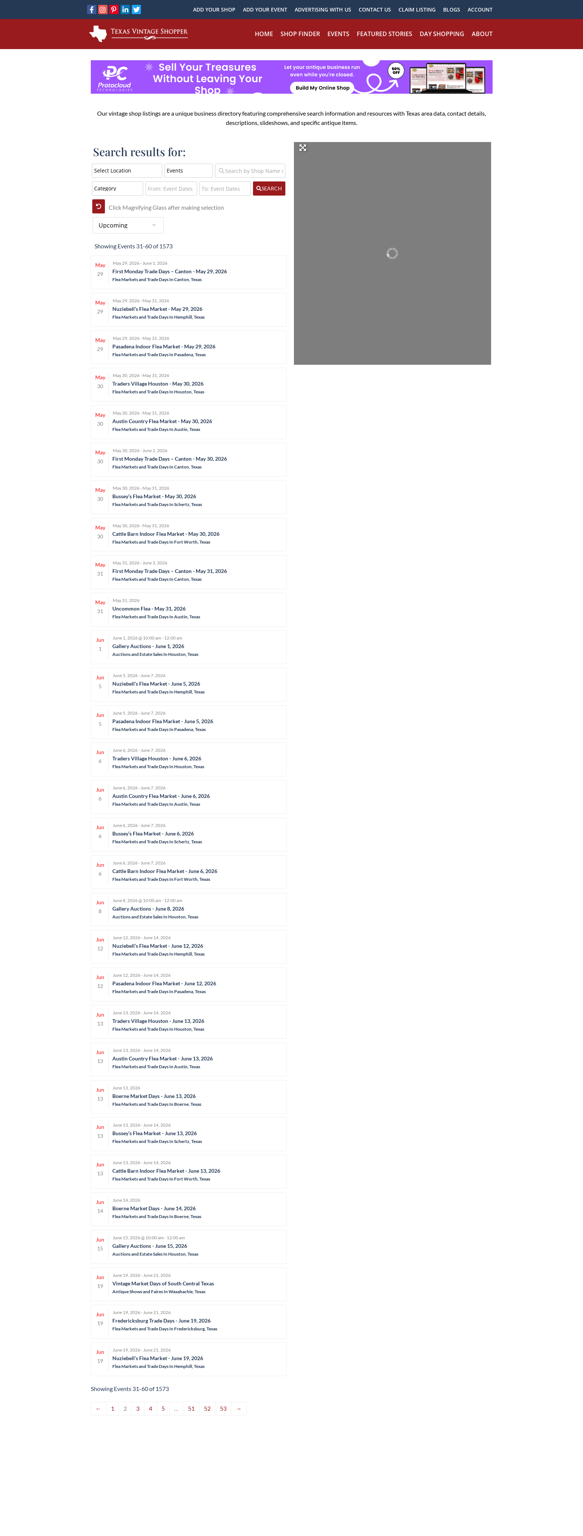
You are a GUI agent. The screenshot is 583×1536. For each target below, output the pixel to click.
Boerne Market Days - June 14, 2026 (154, 1208)
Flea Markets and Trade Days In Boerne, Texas (156, 1104)
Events (338, 34)
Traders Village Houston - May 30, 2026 (158, 383)
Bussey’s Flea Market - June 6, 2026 (153, 833)
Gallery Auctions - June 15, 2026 (149, 1246)
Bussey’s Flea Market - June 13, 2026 (154, 1133)
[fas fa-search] (269, 188)
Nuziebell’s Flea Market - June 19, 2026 (157, 1358)
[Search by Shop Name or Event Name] (250, 171)
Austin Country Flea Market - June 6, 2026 (161, 796)
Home (264, 34)
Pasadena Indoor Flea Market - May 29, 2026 (163, 346)
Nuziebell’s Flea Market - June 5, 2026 (156, 683)
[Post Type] (188, 171)
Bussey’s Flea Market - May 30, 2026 (154, 496)
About (482, 34)
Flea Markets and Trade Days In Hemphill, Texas (158, 317)
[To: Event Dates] (225, 188)
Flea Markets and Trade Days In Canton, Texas (157, 279)
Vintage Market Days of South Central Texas (163, 1283)
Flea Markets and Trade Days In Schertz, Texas (157, 504)
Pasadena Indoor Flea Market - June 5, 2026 (162, 721)
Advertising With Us (323, 9)
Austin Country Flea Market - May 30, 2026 (162, 421)
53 (223, 1408)
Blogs (451, 9)
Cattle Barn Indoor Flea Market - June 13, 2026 (166, 1171)
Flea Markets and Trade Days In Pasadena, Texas (159, 354)
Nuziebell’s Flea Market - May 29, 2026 (157, 309)
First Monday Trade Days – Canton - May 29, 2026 (169, 271)
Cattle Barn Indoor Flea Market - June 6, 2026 (164, 871)
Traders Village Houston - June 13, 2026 (158, 1021)
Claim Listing (417, 9)
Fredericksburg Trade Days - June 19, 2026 (161, 1320)
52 (207, 1408)
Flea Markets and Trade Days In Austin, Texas (156, 429)
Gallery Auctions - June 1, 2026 (148, 646)
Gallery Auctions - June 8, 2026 (148, 908)
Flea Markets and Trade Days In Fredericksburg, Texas (164, 1328)
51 (191, 1408)
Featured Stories (384, 34)
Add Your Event (265, 9)
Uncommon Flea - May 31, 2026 (149, 608)
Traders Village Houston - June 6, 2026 (156, 758)
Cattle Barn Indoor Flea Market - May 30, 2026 (166, 534)
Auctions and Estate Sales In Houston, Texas (155, 654)
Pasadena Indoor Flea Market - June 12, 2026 (164, 983)
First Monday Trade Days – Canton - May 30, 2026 (169, 458)
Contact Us (375, 9)
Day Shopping (442, 34)
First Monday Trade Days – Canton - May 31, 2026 (169, 571)
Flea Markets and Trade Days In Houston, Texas (158, 392)
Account (480, 9)
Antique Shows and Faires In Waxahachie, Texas (158, 1291)
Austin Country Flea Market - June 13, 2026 (162, 1058)
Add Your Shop (214, 9)
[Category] (118, 188)
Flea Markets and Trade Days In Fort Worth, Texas (161, 542)
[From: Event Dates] (171, 188)
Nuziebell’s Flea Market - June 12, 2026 (157, 946)
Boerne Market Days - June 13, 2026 (154, 1096)
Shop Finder (300, 34)
